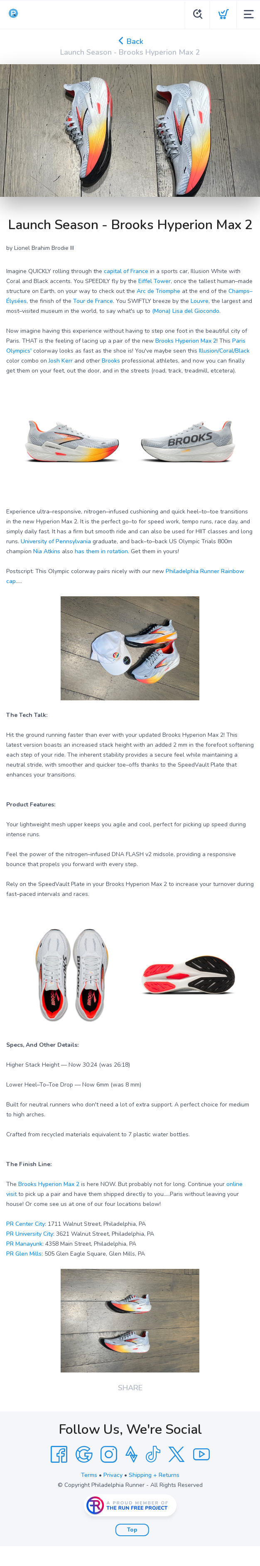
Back (130, 41)
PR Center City (25, 1224)
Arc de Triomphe (158, 291)
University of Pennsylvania (56, 541)
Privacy (113, 1475)
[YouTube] (201, 1454)
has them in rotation (101, 551)
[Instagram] (108, 1454)
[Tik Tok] (153, 1454)
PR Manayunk (24, 1244)
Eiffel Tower (154, 281)
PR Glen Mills (24, 1254)
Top (132, 1530)
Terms (89, 1475)
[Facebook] (59, 1454)
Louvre (199, 301)
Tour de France (93, 301)
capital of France (126, 271)
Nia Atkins (46, 551)
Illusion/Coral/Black (224, 351)
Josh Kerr (61, 361)
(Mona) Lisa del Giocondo (185, 311)
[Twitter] (176, 1454)
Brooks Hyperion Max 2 (185, 341)
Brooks (111, 361)
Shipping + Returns (154, 1475)
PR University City (29, 1234)
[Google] (83, 1454)
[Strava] (131, 1454)
